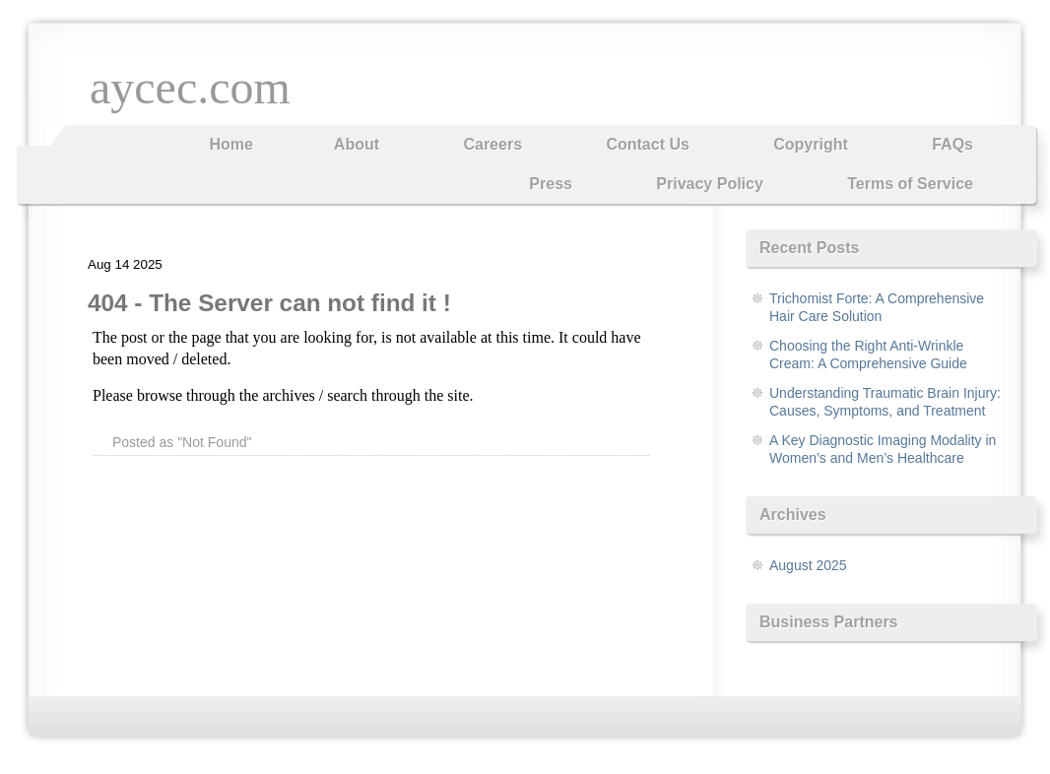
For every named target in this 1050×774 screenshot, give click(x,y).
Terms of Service (910, 183)
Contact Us (647, 144)
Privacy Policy (709, 183)
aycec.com (190, 87)
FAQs (952, 144)
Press (550, 183)
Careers (492, 144)
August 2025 (808, 565)
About (356, 144)
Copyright (810, 144)
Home (230, 144)
